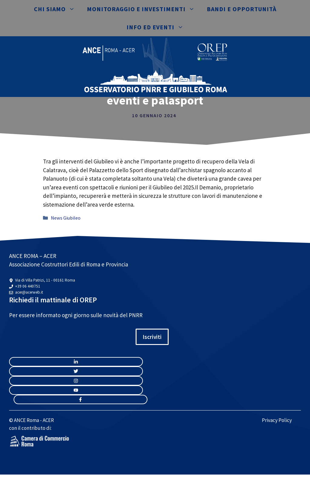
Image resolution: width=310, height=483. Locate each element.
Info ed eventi (158, 27)
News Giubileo (66, 218)
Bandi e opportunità (241, 9)
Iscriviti (152, 336)
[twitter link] (76, 371)
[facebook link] (80, 399)
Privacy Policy (277, 420)
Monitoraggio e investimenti (144, 9)
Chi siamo (57, 9)
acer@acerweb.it (29, 292)
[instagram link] (76, 361)
